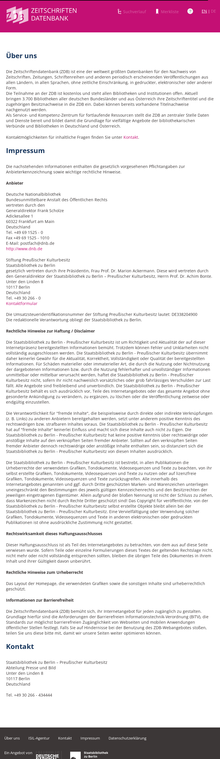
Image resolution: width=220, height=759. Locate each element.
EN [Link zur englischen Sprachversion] (204, 11)
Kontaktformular (22, 303)
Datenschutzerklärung (127, 738)
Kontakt (130, 137)
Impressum (90, 738)
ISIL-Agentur (39, 738)
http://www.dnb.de (24, 248)
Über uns (12, 738)
